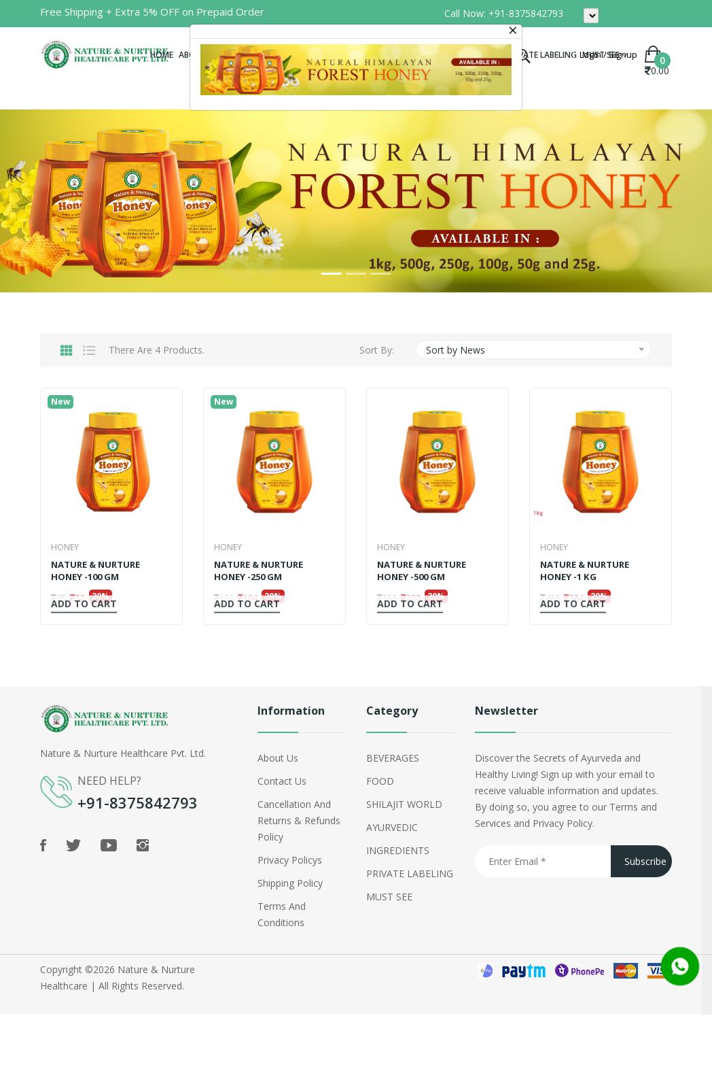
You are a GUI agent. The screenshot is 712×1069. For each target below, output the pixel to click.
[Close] (513, 31)
